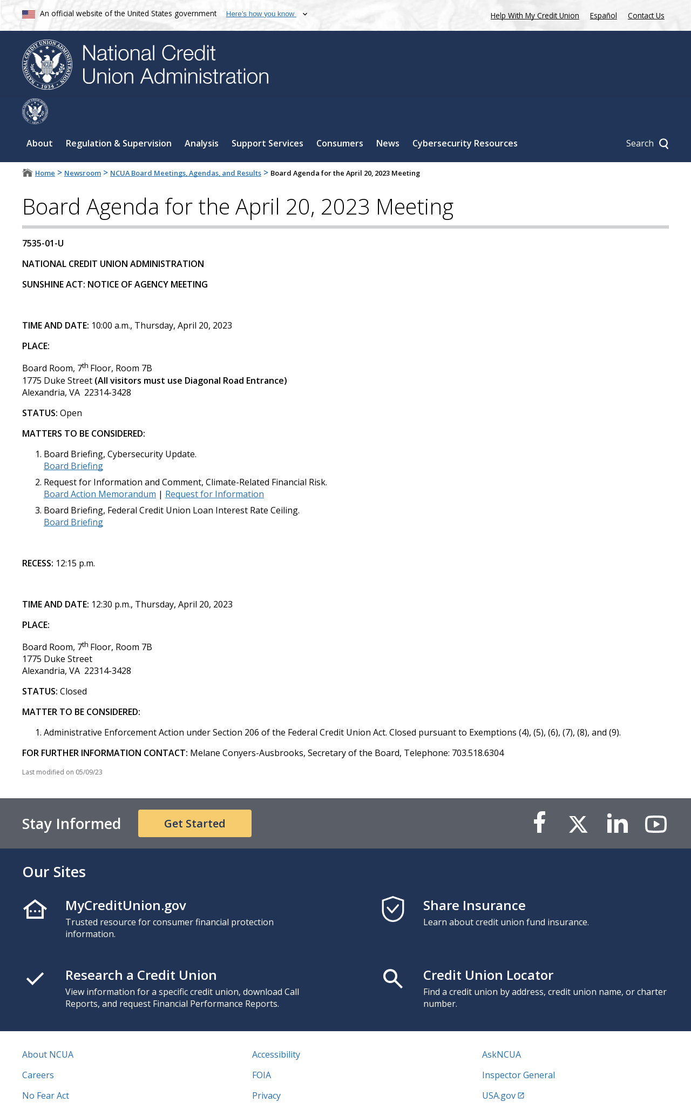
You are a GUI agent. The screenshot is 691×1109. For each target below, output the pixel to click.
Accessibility (276, 1028)
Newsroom (82, 147)
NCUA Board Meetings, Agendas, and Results (185, 147)
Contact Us (646, 15)
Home (45, 147)
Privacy (266, 1069)
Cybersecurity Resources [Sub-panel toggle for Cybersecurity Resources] (465, 117)
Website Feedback (288, 1090)
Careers (38, 1049)
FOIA (261, 1049)
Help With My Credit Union (532, 14)
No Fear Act (45, 1069)
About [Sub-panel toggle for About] (39, 117)
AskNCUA (501, 1028)
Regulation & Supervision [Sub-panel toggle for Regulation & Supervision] (119, 117)
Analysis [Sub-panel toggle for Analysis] (202, 117)
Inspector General (518, 1049)
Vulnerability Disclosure (70, 1090)
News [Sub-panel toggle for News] (387, 117)
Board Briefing (73, 440)
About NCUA (47, 1028)
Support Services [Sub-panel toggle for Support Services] (267, 117)
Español (603, 15)
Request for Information (214, 468)
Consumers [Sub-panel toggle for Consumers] (339, 117)
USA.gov (499, 1069)
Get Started (195, 797)
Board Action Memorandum (100, 468)
